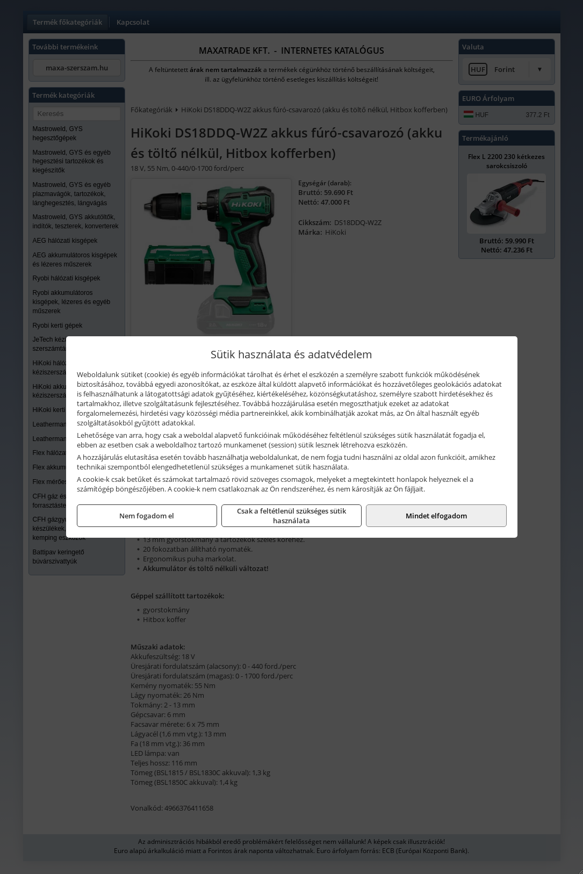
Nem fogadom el (146, 516)
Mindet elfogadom (436, 516)
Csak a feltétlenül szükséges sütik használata (291, 515)
